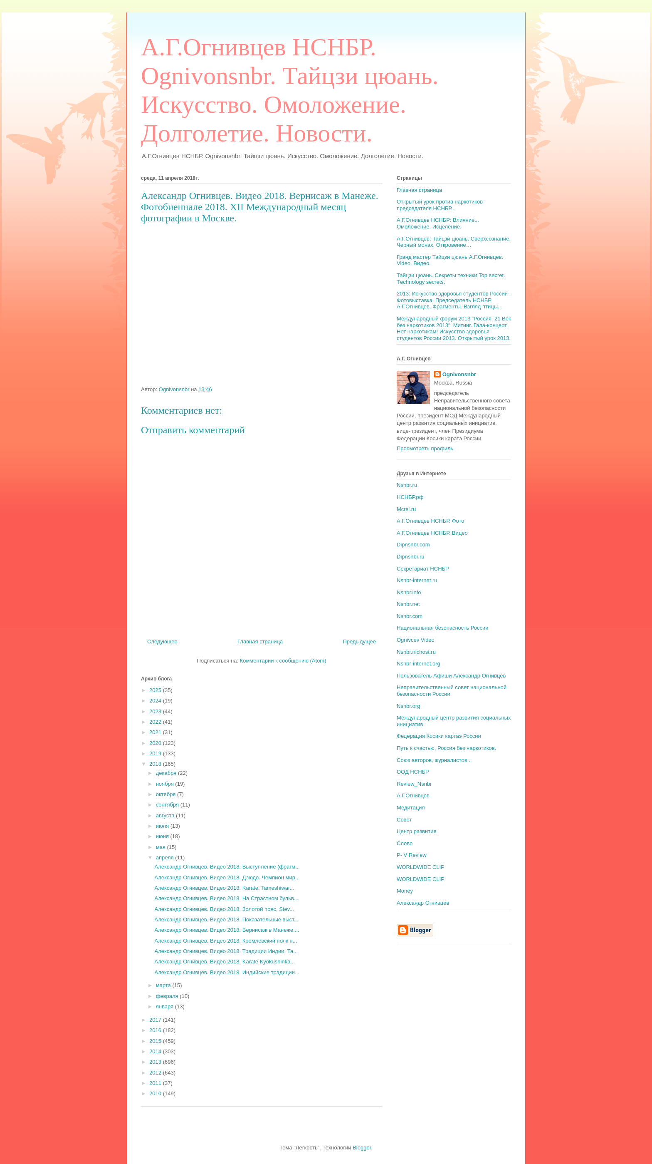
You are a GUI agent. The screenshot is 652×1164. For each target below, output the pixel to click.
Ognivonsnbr (459, 374)
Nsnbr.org (408, 706)
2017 (156, 1020)
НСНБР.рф (410, 497)
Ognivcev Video (416, 640)
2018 (156, 764)
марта (164, 985)
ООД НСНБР (413, 772)
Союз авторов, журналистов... (434, 760)
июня (163, 836)
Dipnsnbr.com (413, 544)
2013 (156, 1062)
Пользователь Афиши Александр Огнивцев (451, 676)
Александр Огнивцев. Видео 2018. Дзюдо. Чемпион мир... (226, 877)
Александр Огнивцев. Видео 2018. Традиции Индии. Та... (226, 951)
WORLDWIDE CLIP (421, 867)
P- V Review (412, 855)
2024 (156, 700)
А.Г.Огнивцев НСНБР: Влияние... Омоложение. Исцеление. (438, 223)
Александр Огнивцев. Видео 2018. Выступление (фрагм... (227, 867)
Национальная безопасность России (443, 628)
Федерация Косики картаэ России (439, 736)
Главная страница (260, 641)
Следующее (162, 641)
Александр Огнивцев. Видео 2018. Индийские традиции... (226, 972)
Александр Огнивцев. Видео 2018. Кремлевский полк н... (225, 941)
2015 (156, 1041)
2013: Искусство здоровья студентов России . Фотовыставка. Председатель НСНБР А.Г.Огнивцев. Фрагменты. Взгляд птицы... (454, 300)
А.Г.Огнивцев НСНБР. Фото (430, 521)
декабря (167, 773)
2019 (156, 753)
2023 (156, 711)
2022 (156, 722)
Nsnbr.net (408, 604)
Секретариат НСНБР (423, 569)
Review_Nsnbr (414, 784)
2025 (156, 690)
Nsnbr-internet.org (418, 663)
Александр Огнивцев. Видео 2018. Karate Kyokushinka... (224, 961)
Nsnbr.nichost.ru (416, 652)
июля (163, 826)
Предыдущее (359, 641)
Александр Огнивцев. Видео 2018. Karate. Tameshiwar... (224, 888)
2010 (156, 1093)
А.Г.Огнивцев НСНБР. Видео (432, 533)
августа (166, 815)
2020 (156, 743)
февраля (168, 996)
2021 (156, 732)
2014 (156, 1051)
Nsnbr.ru (407, 485)
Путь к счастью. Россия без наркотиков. (446, 748)
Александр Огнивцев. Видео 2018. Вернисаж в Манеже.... (226, 930)
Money (405, 891)
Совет (404, 820)
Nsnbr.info (409, 592)
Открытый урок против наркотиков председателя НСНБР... (440, 205)
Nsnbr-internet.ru (417, 580)
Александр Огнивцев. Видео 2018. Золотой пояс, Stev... (224, 909)
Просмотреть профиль (425, 448)
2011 (156, 1083)
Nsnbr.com (409, 616)
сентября (168, 805)
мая (161, 847)
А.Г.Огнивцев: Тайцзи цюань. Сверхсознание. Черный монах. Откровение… (454, 242)
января (165, 1006)
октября (166, 794)
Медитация (411, 807)
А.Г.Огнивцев (413, 795)
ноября (165, 784)
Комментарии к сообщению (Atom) (283, 661)
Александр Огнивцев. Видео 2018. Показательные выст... (226, 919)
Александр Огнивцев (423, 903)
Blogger (362, 1147)
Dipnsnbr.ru (410, 556)
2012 (156, 1073)
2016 (156, 1030)
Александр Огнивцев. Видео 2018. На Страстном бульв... (226, 898)
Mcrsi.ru (406, 509)
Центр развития (417, 831)
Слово (404, 843)
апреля (165, 857)
